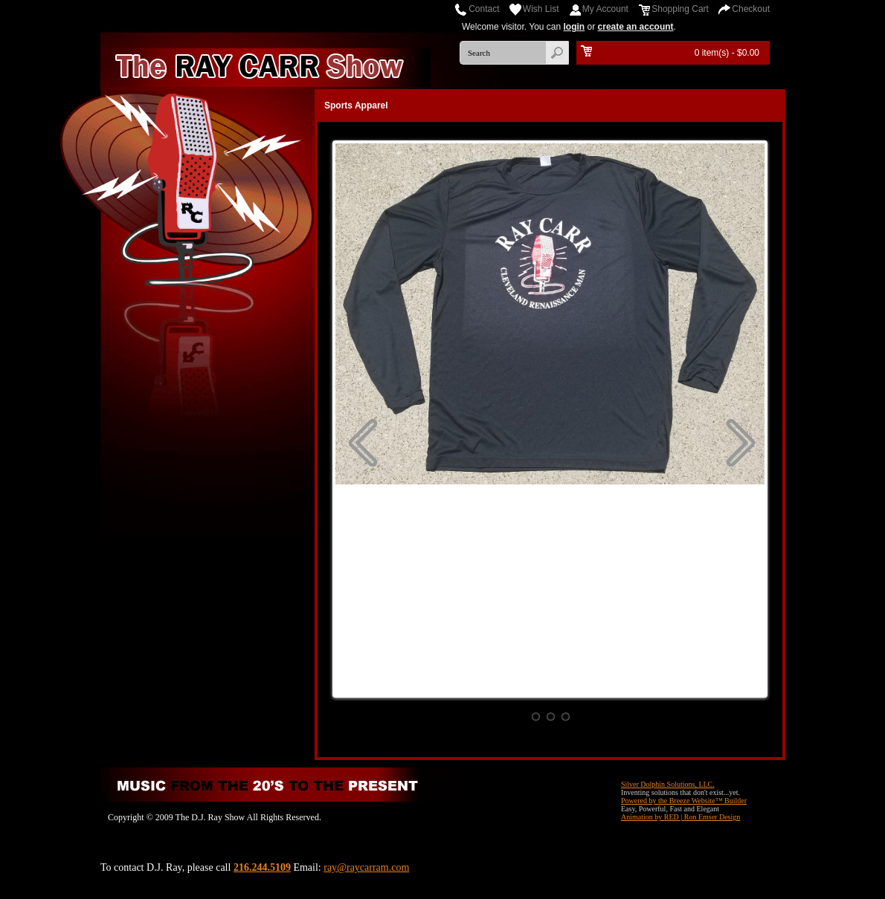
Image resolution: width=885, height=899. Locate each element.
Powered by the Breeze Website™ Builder (684, 800)
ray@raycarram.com (366, 867)
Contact (484, 9)
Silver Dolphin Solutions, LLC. (668, 784)
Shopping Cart (680, 9)
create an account (636, 27)
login (574, 27)
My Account (605, 9)
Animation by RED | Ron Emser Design (680, 817)
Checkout (751, 9)
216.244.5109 (262, 867)
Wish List (541, 9)
